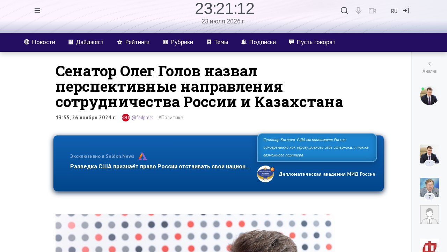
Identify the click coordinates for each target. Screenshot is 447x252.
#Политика (171, 117)
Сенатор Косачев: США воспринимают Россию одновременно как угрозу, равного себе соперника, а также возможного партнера (316, 147)
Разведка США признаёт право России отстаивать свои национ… (160, 166)
